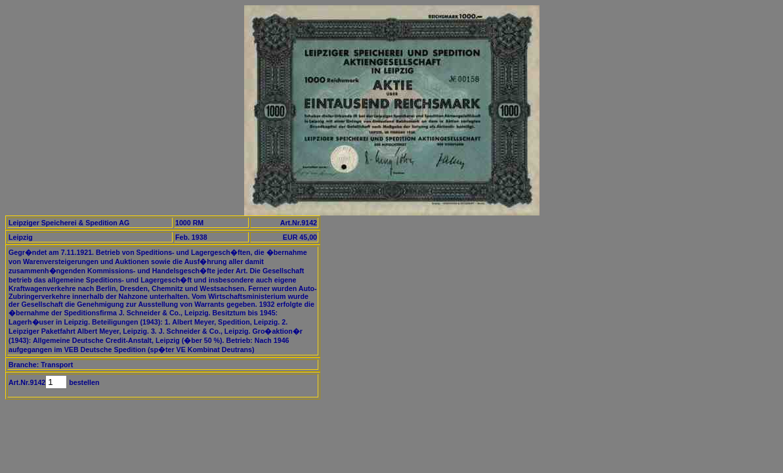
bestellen (83, 382)
